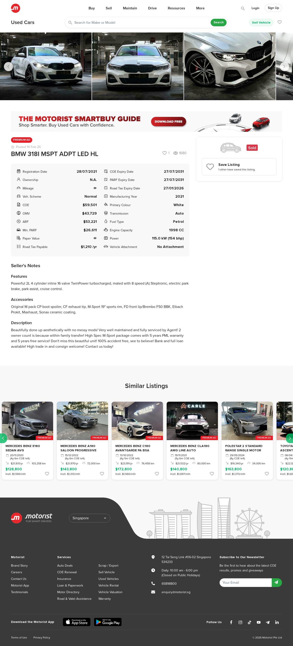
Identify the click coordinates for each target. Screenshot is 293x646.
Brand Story (19, 566)
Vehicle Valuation (110, 592)
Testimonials (19, 592)
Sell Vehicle (261, 22)
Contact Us (19, 579)
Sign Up (273, 8)
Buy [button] (92, 8)
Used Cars (22, 22)
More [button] (200, 8)
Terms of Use (19, 637)
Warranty (104, 599)
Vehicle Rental (108, 585)
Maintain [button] (130, 8)
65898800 (169, 584)
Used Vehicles (108, 579)
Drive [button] (152, 8)
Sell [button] (109, 8)
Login (255, 8)
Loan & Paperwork (70, 585)
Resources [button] (176, 8)
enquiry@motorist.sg (176, 592)
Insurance (64, 579)
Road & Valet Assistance (74, 599)
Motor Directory (68, 592)
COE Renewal (67, 572)
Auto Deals (65, 566)
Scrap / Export (108, 566)
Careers (16, 572)
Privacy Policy (41, 637)
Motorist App (20, 585)
